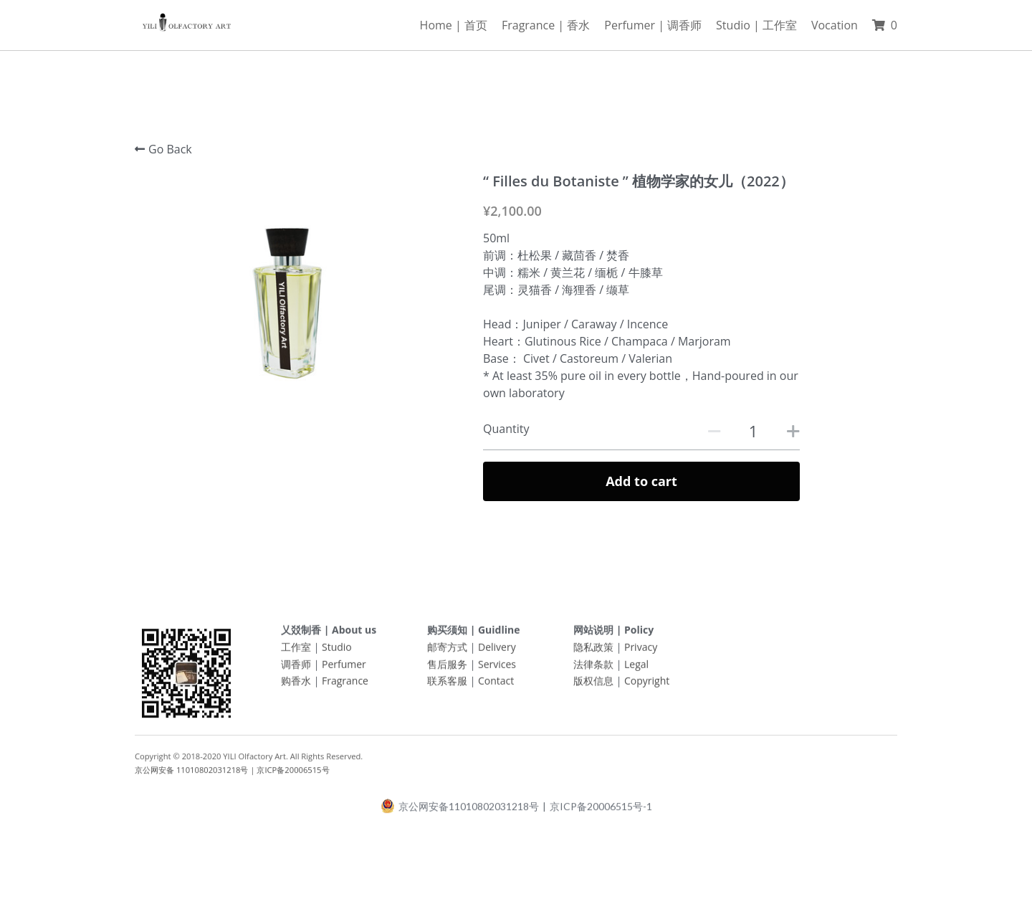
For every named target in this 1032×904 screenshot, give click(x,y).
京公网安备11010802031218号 (460, 810)
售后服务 (447, 668)
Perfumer (344, 668)
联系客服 (447, 686)
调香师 (296, 668)
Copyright (646, 686)
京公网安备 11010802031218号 (191, 774)
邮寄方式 (447, 651)
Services (497, 668)
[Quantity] (753, 431)
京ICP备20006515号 (293, 774)
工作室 (296, 651)
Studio (337, 651)
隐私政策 (593, 651)
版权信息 (593, 686)
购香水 (296, 686)
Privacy (640, 651)
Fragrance (345, 686)
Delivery (497, 651)
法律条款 (593, 668)
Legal (636, 668)
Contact (496, 686)
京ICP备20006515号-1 (601, 811)
